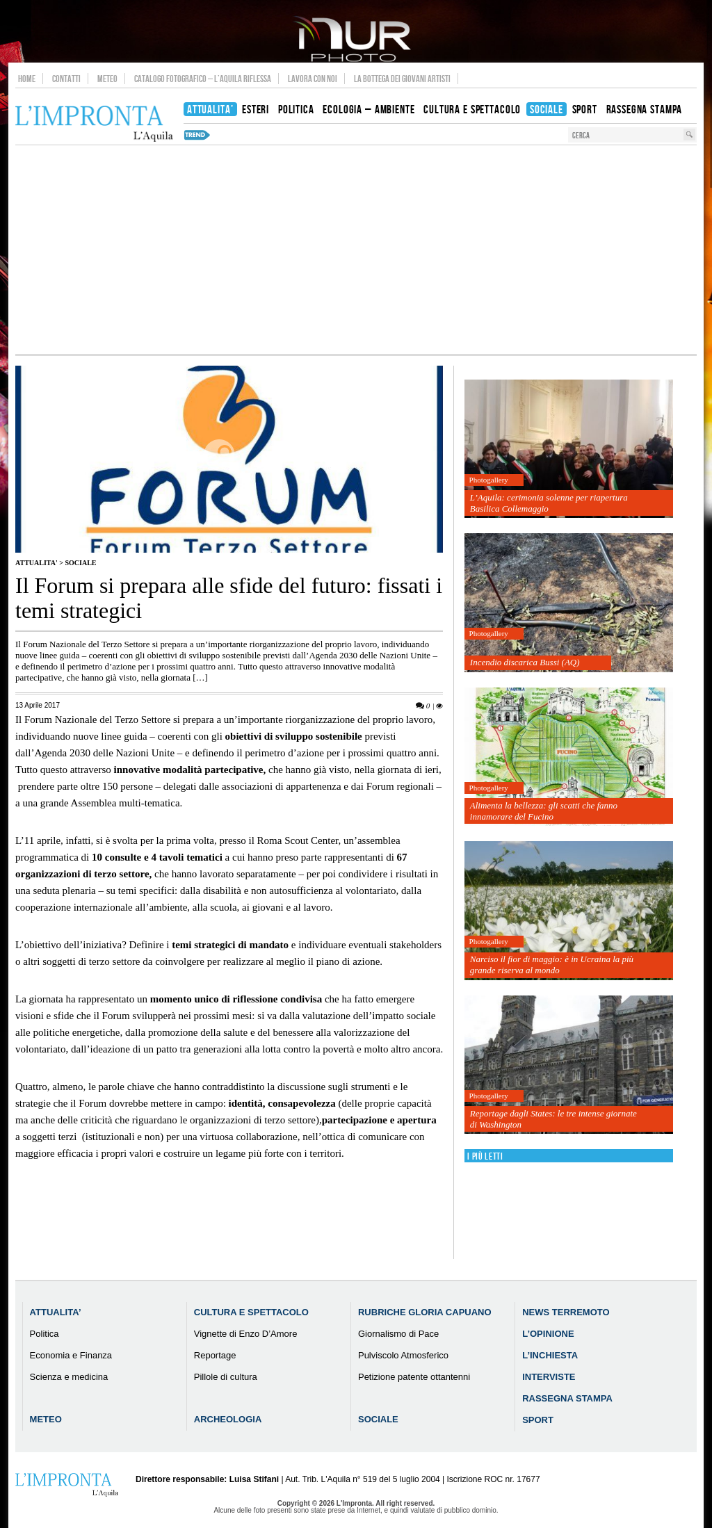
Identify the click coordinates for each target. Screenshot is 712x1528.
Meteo (107, 78)
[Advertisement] (356, 249)
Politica (44, 1333)
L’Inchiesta (550, 1355)
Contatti (66, 78)
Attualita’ (55, 1312)
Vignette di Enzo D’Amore (246, 1333)
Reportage (215, 1355)
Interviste (548, 1377)
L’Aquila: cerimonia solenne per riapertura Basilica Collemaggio (549, 503)
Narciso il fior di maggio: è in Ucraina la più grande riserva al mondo (551, 964)
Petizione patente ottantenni (414, 1377)
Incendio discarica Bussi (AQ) (525, 662)
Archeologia (228, 1419)
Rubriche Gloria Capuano (425, 1312)
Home (26, 78)
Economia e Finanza (71, 1355)
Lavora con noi (312, 78)
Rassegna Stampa (567, 1398)
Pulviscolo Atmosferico (403, 1355)
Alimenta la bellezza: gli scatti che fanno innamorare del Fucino (543, 811)
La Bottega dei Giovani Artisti (402, 78)
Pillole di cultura (225, 1377)
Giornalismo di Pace (398, 1333)
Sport (537, 1420)
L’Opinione (548, 1333)
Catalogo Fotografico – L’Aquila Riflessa (202, 78)
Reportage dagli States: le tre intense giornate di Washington (553, 1119)
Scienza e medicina (69, 1377)
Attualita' (36, 563)
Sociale (80, 563)
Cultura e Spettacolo (251, 1312)
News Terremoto (565, 1312)
